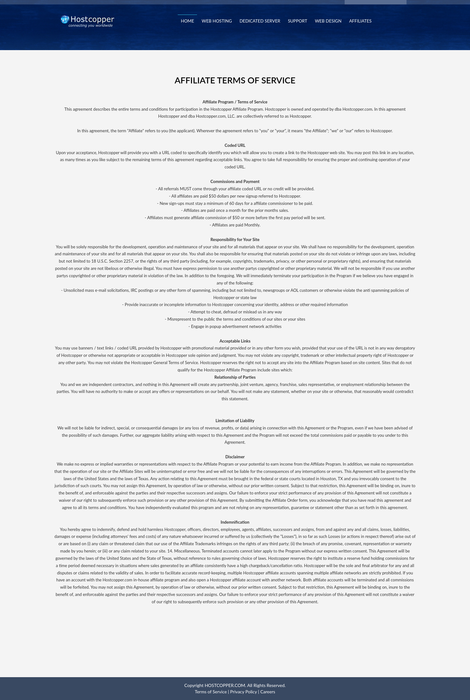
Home (187, 20)
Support (297, 20)
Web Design (328, 20)
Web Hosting (217, 20)
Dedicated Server (260, 20)
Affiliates (360, 20)
